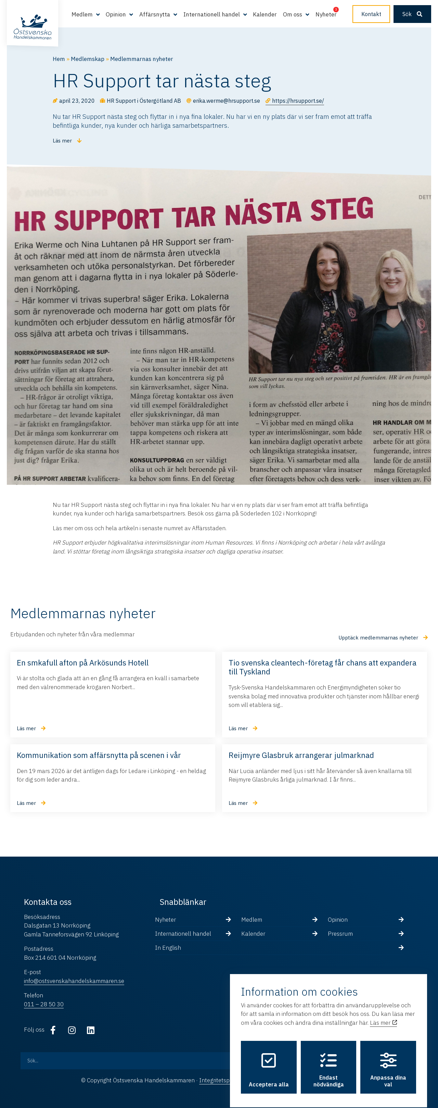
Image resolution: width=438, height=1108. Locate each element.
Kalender (265, 14)
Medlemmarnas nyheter (141, 59)
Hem (59, 59)
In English (168, 947)
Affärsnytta (154, 14)
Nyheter (326, 14)
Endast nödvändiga (328, 1064)
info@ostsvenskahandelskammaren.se (74, 981)
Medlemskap (87, 59)
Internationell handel (211, 14)
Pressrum (340, 933)
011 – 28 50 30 (44, 1004)
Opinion (116, 14)
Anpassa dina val (388, 1064)
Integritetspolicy (220, 1080)
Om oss (292, 14)
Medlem (82, 14)
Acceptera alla (269, 1064)
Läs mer (383, 1017)
